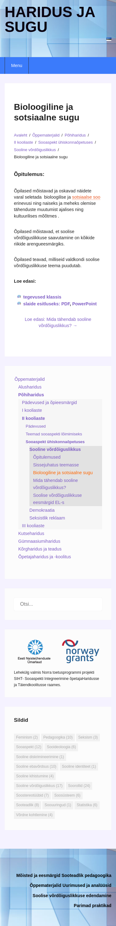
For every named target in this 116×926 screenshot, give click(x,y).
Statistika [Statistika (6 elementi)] (87, 805)
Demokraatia (42, 510)
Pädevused (36, 426)
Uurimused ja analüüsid (86, 885)
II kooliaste (33, 418)
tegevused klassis (42, 296)
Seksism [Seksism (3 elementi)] (88, 737)
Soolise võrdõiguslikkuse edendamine (72, 895)
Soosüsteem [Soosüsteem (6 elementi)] (67, 795)
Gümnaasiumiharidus (39, 541)
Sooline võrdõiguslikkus (55, 449)
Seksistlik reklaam (47, 517)
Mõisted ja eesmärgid (38, 875)
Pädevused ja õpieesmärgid (49, 402)
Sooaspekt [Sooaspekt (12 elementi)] (28, 747)
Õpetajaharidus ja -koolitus (44, 556)
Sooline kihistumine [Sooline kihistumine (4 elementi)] (35, 776)
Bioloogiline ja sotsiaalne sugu (63, 472)
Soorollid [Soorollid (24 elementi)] (79, 786)
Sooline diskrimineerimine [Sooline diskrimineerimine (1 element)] (40, 757)
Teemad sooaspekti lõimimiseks (54, 434)
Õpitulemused (47, 457)
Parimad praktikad (92, 905)
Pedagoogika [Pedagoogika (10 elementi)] (58, 737)
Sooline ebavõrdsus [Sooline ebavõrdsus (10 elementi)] (36, 766)
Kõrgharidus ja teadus (40, 548)
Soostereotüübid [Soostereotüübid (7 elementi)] (32, 795)
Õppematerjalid (30, 379)
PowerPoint (84, 303)
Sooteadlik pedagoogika (86, 875)
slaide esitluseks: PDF (46, 303)
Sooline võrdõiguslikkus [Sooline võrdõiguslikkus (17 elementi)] (39, 786)
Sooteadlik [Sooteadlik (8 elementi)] (27, 805)
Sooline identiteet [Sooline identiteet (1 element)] (79, 766)
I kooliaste (32, 410)
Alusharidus (29, 386)
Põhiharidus (31, 394)
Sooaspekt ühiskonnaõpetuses (55, 441)
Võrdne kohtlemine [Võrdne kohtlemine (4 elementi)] (34, 815)
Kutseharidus (31, 533)
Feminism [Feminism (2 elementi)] (27, 737)
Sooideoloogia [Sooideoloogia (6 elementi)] (61, 747)
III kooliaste (33, 525)
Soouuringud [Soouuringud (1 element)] (58, 805)
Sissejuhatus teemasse (56, 464)
